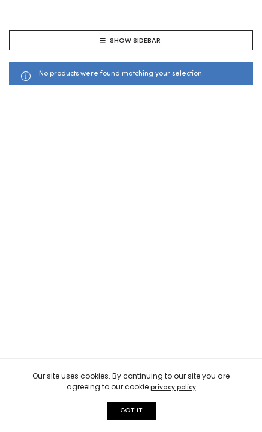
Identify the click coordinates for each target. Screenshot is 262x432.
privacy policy (173, 387)
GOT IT (131, 410)
